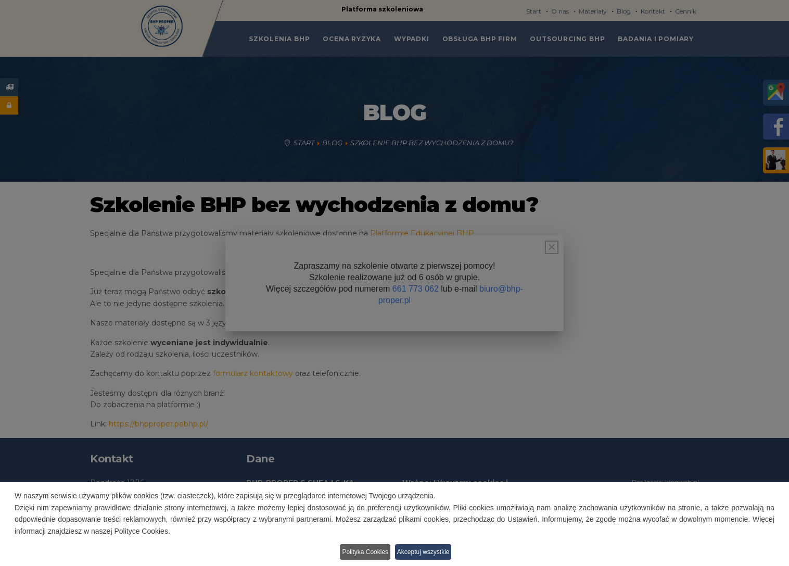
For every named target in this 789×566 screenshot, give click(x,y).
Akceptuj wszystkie (428, 553)
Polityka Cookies (363, 553)
